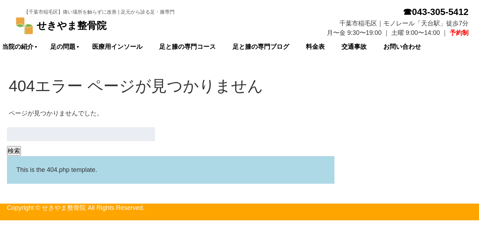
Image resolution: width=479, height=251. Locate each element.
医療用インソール (117, 46)
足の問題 (62, 46)
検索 (14, 150)
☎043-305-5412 (436, 12)
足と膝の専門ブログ (261, 46)
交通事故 (354, 46)
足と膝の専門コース (187, 46)
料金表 (315, 46)
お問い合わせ (402, 46)
